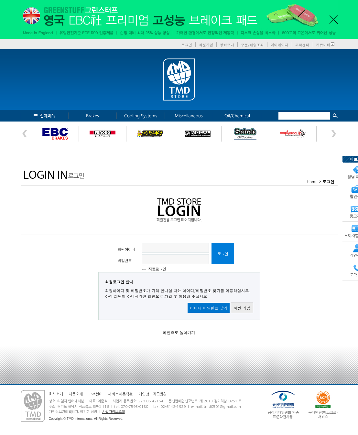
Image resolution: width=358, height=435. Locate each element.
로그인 (186, 44)
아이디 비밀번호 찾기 (208, 308)
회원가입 (206, 44)
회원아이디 (126, 249)
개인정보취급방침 (152, 394)
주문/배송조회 (252, 44)
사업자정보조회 (113, 412)
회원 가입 (241, 308)
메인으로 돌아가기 (179, 332)
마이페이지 (279, 44)
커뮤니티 (323, 44)
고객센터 (302, 44)
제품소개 (76, 394)
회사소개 (56, 394)
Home (312, 181)
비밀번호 (125, 260)
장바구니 (227, 44)
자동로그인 (157, 268)
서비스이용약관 (120, 394)
